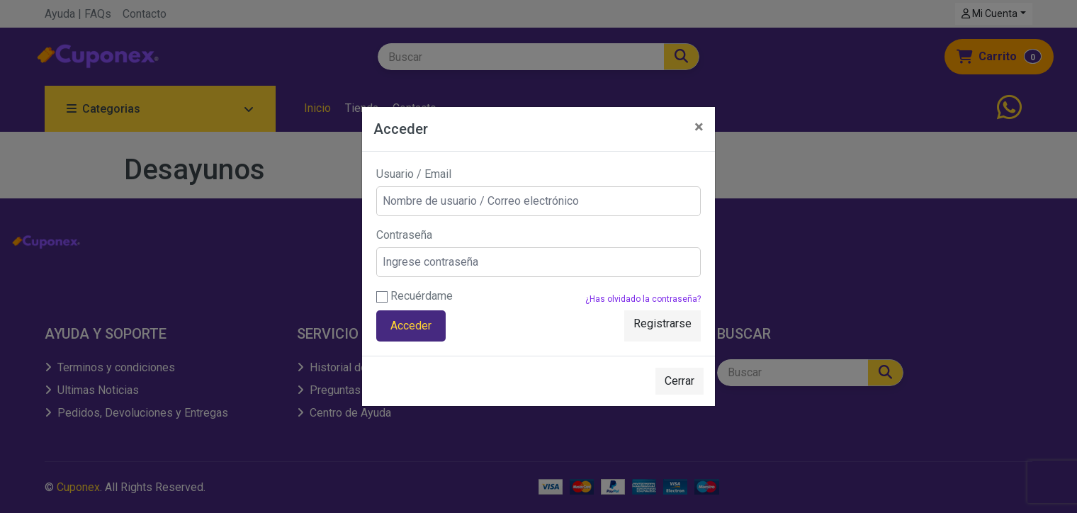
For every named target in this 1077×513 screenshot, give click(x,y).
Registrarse (662, 323)
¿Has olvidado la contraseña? (643, 299)
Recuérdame (414, 296)
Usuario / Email (413, 174)
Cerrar (679, 381)
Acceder (411, 325)
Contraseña (404, 235)
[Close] (699, 127)
